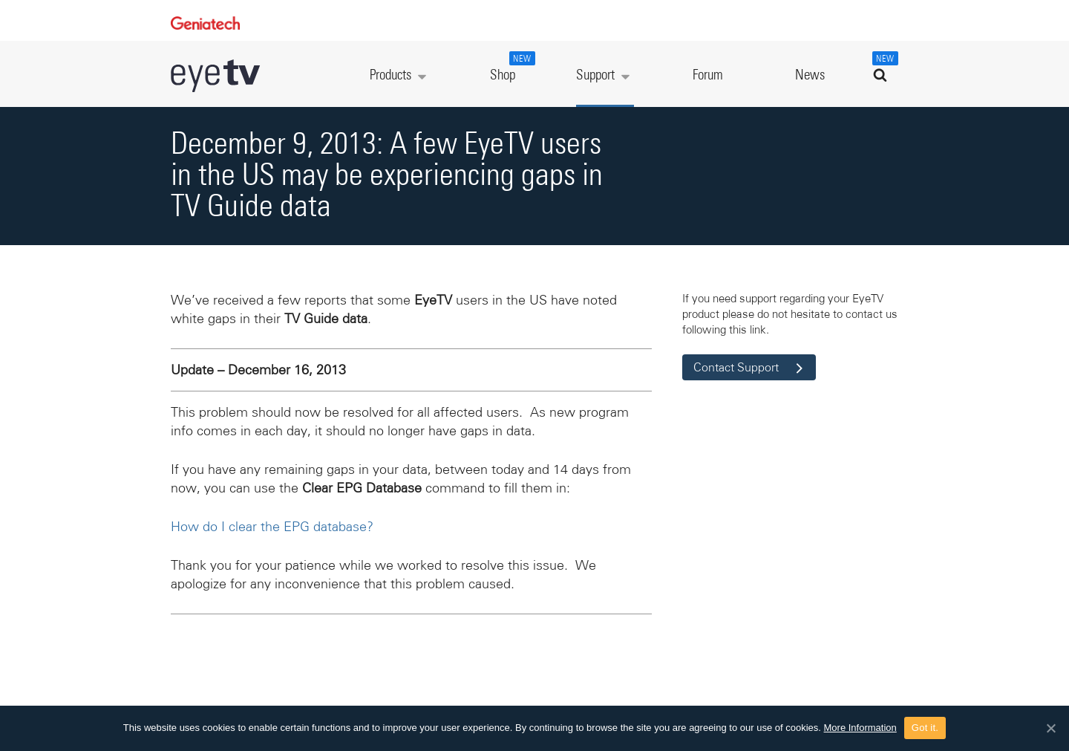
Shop (511, 66)
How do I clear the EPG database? (272, 526)
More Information (860, 727)
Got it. (925, 727)
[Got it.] (1050, 728)
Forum (708, 75)
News (810, 75)
